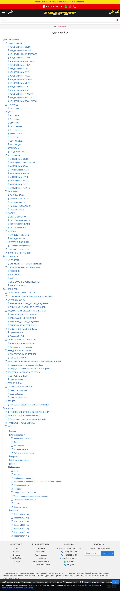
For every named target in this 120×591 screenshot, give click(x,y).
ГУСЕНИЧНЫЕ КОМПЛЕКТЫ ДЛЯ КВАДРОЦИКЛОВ (30, 296)
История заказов (20, 449)
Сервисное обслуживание (24, 500)
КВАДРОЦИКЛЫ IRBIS (20, 90)
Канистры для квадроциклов (22, 343)
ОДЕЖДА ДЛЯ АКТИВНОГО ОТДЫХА (24, 267)
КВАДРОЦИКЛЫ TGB (19, 87)
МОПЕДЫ (12, 231)
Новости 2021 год (21, 518)
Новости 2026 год (21, 536)
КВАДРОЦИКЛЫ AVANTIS (21, 98)
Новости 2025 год (21, 532)
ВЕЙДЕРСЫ (15, 271)
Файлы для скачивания (23, 453)
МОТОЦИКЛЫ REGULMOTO (22, 163)
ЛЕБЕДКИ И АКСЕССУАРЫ (19, 351)
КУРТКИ (13, 278)
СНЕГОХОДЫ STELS (19, 108)
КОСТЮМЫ (15, 275)
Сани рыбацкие (16, 394)
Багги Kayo (14, 123)
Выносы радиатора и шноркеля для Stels (28, 419)
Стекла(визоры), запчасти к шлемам (26, 264)
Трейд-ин (17, 489)
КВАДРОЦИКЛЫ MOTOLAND (22, 61)
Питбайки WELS (17, 210)
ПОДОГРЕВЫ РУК (18, 380)
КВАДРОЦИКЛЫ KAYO (20, 58)
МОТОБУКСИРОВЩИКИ (18, 242)
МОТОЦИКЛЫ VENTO (19, 181)
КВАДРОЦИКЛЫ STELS (20, 47)
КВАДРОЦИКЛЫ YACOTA (21, 79)
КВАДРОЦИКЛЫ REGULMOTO (23, 101)
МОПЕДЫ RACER (17, 239)
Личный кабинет (18, 435)
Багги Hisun (15, 119)
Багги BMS (14, 116)
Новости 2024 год (21, 529)
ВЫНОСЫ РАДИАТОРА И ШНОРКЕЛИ (24, 416)
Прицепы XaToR (17, 336)
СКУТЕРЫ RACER (18, 228)
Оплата (16, 503)
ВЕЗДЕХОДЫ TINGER (19, 152)
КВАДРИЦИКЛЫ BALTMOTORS (23, 54)
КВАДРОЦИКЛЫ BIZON (20, 72)
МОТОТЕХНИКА (12, 40)
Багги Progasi (15, 145)
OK (116, 582)
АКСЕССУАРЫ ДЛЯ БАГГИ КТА (21, 293)
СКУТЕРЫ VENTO (18, 217)
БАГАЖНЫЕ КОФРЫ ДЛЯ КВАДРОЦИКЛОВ (29, 304)
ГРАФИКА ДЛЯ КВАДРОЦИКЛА (21, 423)
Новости (14, 511)
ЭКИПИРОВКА (11, 257)
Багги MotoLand (16, 141)
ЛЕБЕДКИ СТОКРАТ (18, 358)
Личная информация (22, 439)
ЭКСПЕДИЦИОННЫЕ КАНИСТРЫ (22, 340)
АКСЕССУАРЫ (11, 289)
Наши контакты (20, 507)
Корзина (14, 457)
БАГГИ (10, 112)
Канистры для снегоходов (21, 347)
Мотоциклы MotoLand (19, 170)
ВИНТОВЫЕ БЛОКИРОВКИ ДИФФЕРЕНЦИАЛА (28, 412)
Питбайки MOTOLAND (19, 199)
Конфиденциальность (22, 478)
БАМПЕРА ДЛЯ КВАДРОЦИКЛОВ (24, 322)
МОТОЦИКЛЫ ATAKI (19, 177)
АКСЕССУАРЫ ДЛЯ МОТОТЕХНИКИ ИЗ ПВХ (29, 405)
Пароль (16, 442)
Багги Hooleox (16, 130)
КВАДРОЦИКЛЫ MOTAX (20, 83)
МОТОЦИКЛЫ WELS (19, 184)
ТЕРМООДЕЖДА (17, 286)
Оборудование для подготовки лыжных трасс (29, 369)
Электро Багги (16, 134)
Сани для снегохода (18, 390)
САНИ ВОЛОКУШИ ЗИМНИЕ (20, 387)
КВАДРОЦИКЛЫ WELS (20, 76)
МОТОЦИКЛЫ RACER (19, 173)
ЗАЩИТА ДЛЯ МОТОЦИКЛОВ (23, 318)
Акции (13, 431)
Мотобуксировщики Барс (20, 246)
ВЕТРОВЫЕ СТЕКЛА (19, 376)
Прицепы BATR (16, 333)
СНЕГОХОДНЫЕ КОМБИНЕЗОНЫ (25, 282)
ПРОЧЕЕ (11, 401)
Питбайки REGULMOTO (20, 206)
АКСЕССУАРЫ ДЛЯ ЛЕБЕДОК (23, 354)
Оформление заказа (20, 460)
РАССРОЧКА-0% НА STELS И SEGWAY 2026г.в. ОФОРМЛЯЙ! (60, 2)
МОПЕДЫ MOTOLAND (20, 235)
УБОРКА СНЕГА (15, 383)
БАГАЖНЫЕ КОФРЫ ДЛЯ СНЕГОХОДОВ (28, 307)
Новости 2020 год (21, 514)
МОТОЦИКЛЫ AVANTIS (20, 188)
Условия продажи (21, 485)
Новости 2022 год (21, 521)
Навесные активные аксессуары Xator (26, 365)
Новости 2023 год (21, 525)
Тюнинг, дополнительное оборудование (30, 496)
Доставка (17, 474)
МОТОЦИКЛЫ (14, 155)
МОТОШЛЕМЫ (14, 260)
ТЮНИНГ (9, 408)
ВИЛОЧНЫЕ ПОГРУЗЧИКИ (19, 253)
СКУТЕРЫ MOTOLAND (20, 224)
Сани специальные (18, 398)
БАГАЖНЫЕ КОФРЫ (16, 300)
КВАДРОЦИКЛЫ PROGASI (21, 94)
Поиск (13, 464)
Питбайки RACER (17, 202)
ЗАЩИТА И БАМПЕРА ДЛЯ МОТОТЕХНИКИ (27, 311)
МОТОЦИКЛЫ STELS (19, 159)
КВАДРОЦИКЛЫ (15, 43)
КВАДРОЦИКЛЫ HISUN (20, 65)
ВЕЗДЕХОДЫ (13, 148)
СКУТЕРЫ (12, 213)
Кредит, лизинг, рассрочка (24, 493)
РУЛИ (10, 427)
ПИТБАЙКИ (13, 192)
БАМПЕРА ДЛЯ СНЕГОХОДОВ (23, 314)
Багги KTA (14, 137)
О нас (16, 471)
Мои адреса (18, 446)
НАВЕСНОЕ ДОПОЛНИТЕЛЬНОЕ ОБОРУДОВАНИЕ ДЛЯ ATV (34, 361)
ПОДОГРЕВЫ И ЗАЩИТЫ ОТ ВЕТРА (24, 372)
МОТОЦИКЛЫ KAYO (19, 166)
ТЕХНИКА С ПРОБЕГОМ (18, 249)
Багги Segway (16, 126)
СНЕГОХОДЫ (13, 105)
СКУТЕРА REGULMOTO (20, 220)
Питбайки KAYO (17, 195)
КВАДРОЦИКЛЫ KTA (19, 69)
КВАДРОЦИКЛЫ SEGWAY (21, 51)
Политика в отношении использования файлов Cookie (37, 482)
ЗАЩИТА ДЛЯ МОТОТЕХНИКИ (23, 325)
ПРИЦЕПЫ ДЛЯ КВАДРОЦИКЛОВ (22, 329)
